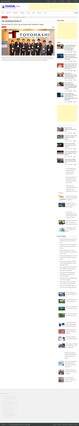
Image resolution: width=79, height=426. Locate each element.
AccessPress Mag (26, 424)
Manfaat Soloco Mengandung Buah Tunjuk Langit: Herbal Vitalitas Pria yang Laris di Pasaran (70, 76)
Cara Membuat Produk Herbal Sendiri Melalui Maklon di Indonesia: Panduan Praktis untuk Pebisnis (67, 273)
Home (3, 12)
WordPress (17, 424)
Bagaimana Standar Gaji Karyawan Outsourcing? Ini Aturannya (70, 145)
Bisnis (28, 12)
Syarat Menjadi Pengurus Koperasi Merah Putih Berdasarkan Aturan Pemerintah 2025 (70, 47)
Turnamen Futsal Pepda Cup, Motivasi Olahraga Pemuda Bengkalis (70, 153)
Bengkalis (15, 12)
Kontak (48, 1)
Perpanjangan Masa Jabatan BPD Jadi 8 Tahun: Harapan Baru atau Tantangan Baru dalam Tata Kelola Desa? (70, 96)
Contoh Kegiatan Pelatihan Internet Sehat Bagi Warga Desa (70, 160)
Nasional (22, 12)
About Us (76, 1)
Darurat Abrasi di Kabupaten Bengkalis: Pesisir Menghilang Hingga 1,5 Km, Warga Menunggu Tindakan (70, 86)
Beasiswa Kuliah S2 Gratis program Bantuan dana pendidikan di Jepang (23, 24)
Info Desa (8, 12)
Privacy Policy (61, 1)
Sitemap (54, 1)
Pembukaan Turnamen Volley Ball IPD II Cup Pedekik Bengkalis (69, 137)
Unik (45, 12)
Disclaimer (69, 1)
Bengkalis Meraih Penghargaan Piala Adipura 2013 (70, 129)
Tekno (33, 12)
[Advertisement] (53, 7)
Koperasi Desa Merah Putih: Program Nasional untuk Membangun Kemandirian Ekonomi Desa (70, 66)
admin (9, 27)
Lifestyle (39, 12)
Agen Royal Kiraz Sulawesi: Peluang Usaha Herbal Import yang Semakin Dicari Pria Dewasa (70, 57)
